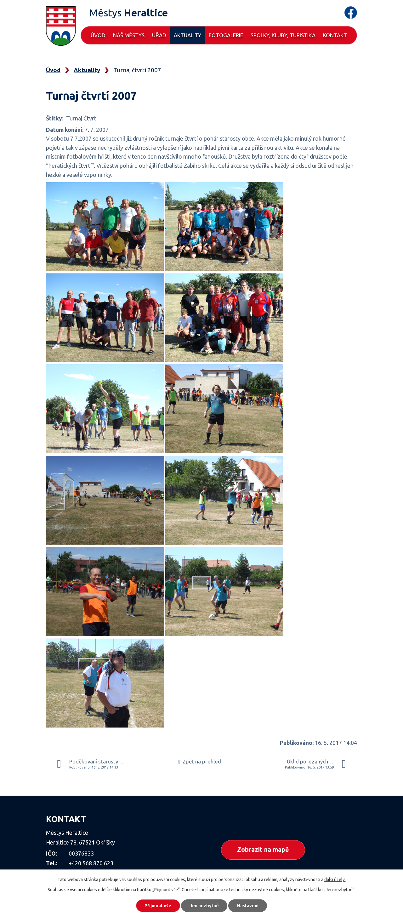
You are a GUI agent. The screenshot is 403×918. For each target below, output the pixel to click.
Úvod (98, 35)
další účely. (335, 879)
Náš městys (129, 35)
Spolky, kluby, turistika (283, 35)
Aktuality (187, 35)
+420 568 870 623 (91, 863)
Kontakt (335, 35)
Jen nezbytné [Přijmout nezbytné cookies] (204, 905)
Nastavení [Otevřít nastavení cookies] (248, 905)
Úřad (159, 35)
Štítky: (54, 118)
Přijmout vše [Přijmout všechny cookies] (157, 905)
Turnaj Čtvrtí (82, 118)
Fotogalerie (226, 35)
